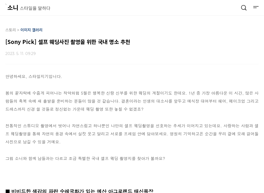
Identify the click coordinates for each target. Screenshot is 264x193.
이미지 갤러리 (31, 29)
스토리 (10, 29)
